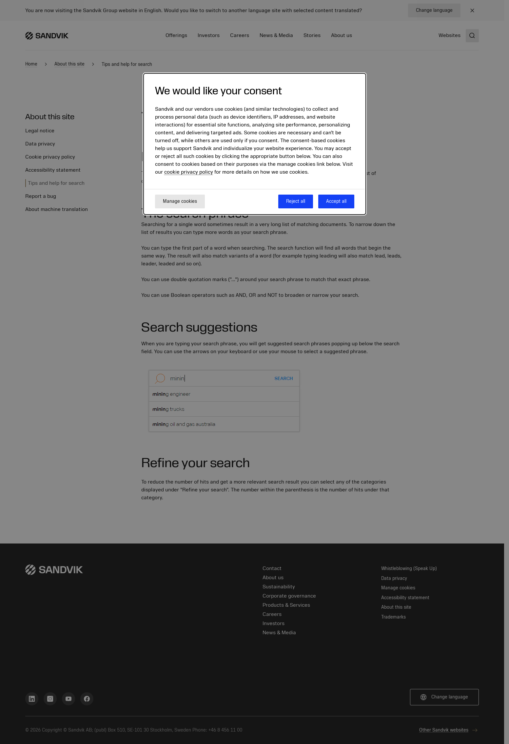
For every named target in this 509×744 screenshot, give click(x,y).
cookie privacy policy (188, 172)
